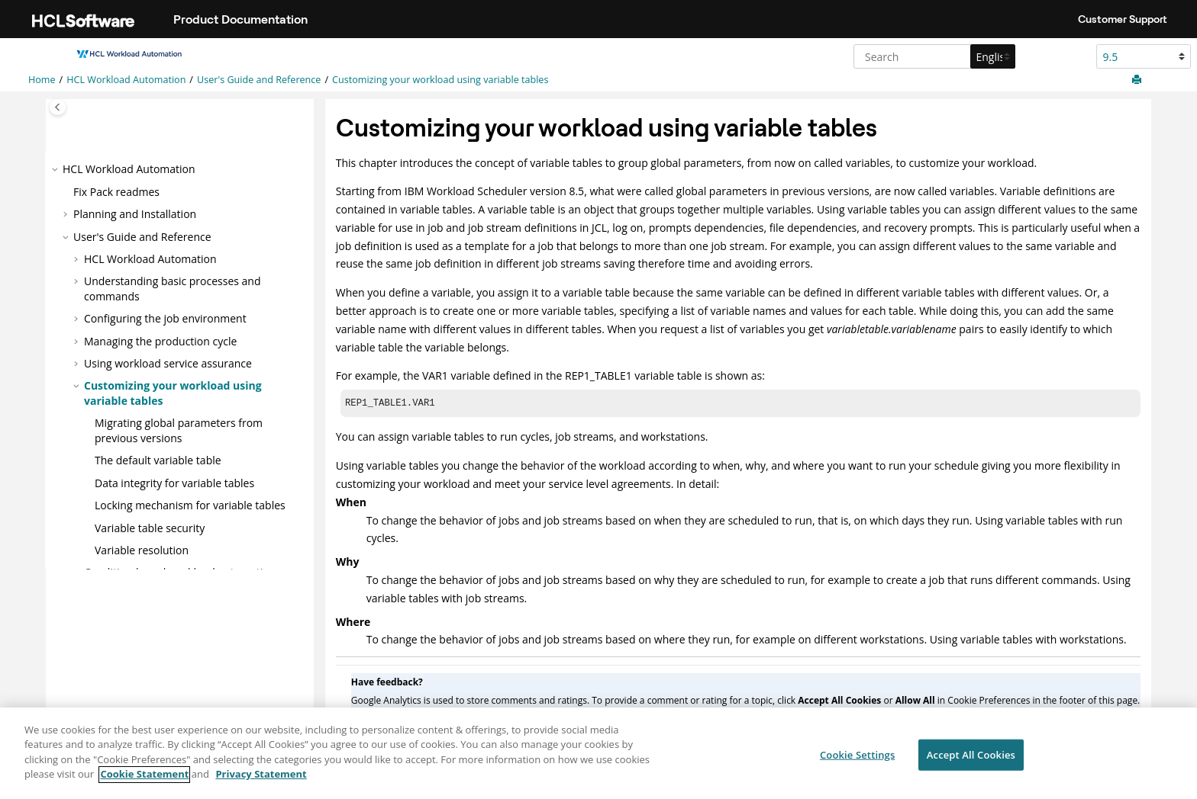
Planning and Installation (134, 214)
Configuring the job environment (165, 318)
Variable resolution (142, 550)
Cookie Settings (857, 760)
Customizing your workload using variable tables (440, 79)
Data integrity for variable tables (174, 483)
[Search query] (932, 56)
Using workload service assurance (168, 363)
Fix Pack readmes (116, 191)
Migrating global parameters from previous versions (179, 430)
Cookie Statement (144, 781)
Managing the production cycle (160, 340)
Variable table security (150, 527)
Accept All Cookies (971, 760)
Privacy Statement (260, 781)
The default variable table (158, 460)
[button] (56, 169)
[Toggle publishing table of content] (58, 107)
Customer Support (1122, 19)
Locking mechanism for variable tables (190, 505)
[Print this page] (1138, 80)
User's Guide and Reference (259, 79)
